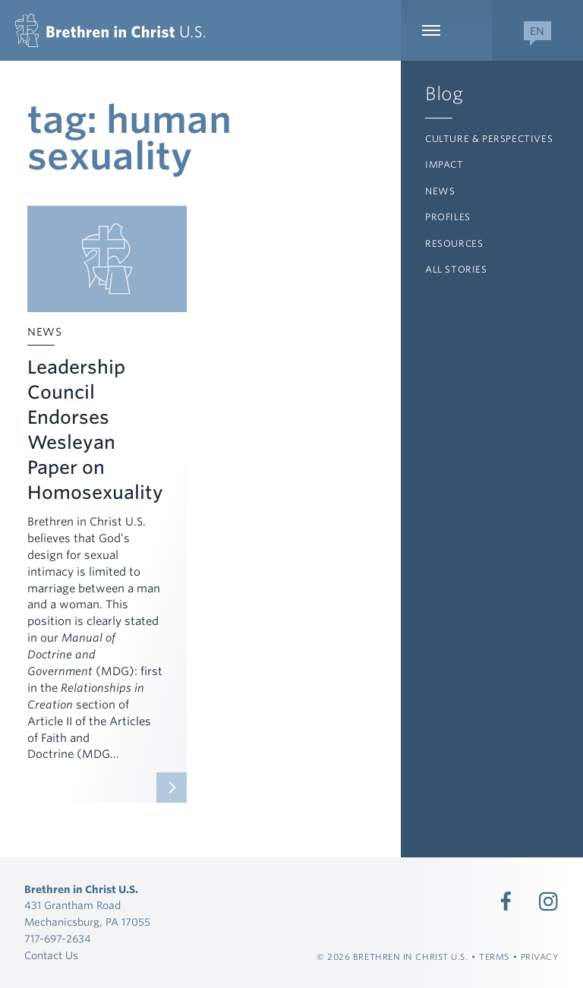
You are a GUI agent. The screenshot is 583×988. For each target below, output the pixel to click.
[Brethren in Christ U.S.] (110, 30)
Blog (444, 94)
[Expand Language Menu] (537, 30)
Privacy (540, 957)
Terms (494, 957)
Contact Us (51, 955)
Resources (454, 243)
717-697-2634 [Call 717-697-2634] (57, 939)
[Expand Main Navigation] (446, 30)
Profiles (448, 217)
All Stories (456, 269)
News (440, 191)
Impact (444, 164)
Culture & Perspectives (489, 138)
